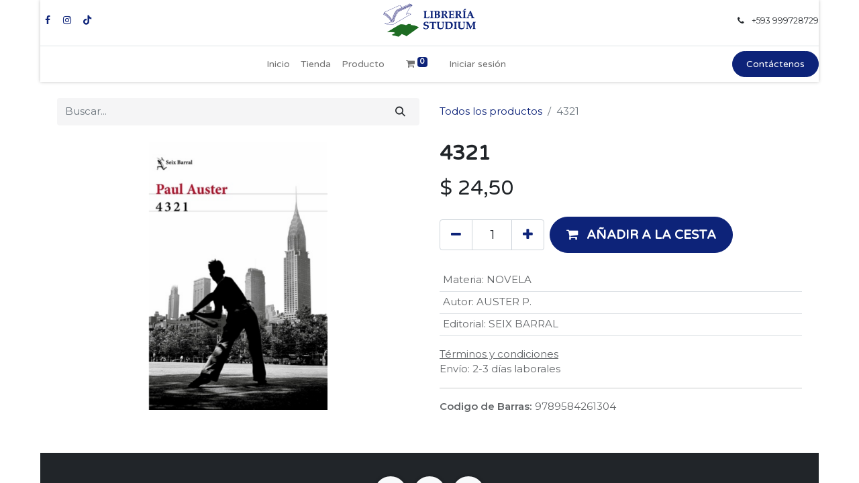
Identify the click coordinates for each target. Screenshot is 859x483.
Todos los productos (491, 111)
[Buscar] (400, 111)
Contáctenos (775, 64)
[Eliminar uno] (456, 234)
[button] (641, 235)
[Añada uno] (527, 234)
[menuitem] (278, 64)
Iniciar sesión (477, 64)
